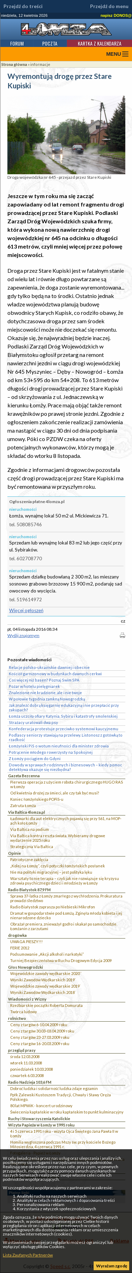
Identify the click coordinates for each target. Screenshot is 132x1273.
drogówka (17, 935)
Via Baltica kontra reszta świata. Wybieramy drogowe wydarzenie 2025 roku (57, 837)
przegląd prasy (22, 1050)
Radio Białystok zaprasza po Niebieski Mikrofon (52, 907)
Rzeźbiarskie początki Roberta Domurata (46, 1005)
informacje (40, 64)
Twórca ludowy (23, 1011)
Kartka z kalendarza (99, 43)
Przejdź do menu (109, 6)
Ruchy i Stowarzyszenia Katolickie (39, 1118)
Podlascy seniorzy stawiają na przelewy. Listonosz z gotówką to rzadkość (65, 737)
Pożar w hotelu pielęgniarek (34, 686)
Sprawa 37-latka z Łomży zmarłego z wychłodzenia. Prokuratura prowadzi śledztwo (66, 898)
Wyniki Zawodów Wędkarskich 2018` (43, 992)
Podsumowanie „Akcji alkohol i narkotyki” (47, 954)
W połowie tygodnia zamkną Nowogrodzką (47, 699)
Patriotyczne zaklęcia (29, 859)
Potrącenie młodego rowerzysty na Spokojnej (51, 752)
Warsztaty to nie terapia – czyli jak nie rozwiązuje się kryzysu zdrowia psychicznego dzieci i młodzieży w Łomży (64, 880)
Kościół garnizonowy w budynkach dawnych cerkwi (55, 673)
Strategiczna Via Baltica (31, 846)
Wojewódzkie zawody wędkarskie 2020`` (46, 973)
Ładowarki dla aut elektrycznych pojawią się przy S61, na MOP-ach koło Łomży (65, 820)
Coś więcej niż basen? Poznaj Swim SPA (44, 680)
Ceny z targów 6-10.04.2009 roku (38, 1024)
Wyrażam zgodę (111, 1265)
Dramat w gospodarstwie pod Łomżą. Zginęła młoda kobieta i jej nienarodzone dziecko (66, 915)
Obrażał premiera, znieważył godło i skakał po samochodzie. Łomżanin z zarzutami (63, 926)
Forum (17, 43)
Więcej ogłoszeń (26, 610)
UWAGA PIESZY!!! (26, 941)
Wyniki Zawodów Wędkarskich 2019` (43, 979)
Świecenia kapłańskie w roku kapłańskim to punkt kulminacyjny (67, 1112)
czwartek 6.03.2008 (27, 1075)
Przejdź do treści (23, 6)
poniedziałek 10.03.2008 (31, 1069)
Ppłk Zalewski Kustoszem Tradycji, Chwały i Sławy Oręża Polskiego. (60, 1097)
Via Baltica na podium (29, 829)
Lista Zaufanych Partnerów (28, 1255)
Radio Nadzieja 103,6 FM (29, 1082)
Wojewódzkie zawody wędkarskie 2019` (45, 986)
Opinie (14, 853)
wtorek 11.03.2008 (26, 1063)
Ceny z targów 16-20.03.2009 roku (39, 1043)
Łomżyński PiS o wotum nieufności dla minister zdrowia (59, 746)
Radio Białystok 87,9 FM (29, 889)
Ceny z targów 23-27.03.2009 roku (39, 1037)
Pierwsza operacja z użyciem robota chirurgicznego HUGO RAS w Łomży (66, 784)
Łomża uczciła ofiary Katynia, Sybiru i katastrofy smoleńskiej (63, 716)
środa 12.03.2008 (24, 1056)
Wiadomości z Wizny (27, 999)
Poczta (49, 43)
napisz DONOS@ (116, 15)
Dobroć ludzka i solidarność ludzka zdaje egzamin (54, 1088)
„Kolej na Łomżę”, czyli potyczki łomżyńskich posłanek (57, 866)
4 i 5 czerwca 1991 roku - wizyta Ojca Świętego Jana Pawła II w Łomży (64, 1133)
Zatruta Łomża (23, 805)
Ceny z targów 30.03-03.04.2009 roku (42, 1031)
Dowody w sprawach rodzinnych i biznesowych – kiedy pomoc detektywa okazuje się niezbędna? (65, 767)
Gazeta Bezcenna (24, 775)
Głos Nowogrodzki (25, 967)
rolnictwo (17, 1018)
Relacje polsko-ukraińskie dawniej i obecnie (49, 667)
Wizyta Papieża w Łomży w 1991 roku (41, 1125)
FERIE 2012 (19, 948)
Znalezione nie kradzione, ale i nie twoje (45, 692)
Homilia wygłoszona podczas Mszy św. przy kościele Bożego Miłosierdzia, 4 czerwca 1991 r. (62, 1144)
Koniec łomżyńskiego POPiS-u (36, 799)
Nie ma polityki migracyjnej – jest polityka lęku (51, 872)
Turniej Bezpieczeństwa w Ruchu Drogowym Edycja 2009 (61, 960)
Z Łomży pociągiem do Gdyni (35, 758)
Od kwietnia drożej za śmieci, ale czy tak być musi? (54, 793)
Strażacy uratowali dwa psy (33, 722)
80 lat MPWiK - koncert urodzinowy (41, 1105)
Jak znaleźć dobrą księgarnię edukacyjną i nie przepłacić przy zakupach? (64, 707)
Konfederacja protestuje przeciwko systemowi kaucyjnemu (63, 728)
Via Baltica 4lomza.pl (26, 812)
